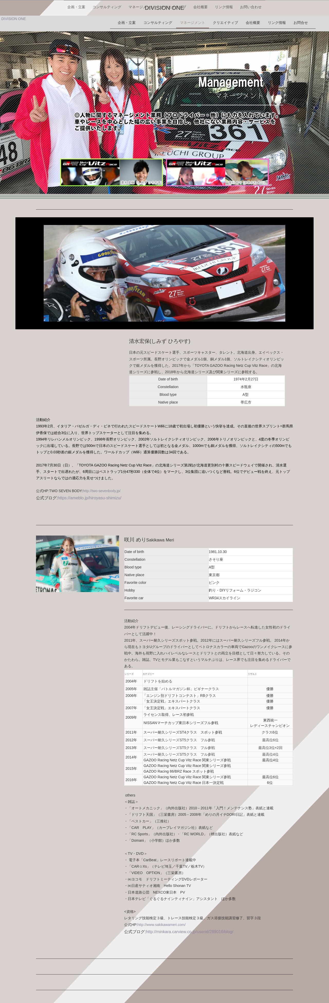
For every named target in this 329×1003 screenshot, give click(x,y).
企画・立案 (75, 23)
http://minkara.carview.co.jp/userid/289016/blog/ (189, 929)
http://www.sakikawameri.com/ (162, 922)
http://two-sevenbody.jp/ (102, 488)
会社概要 (201, 23)
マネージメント (140, 23)
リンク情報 (225, 23)
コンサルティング (106, 23)
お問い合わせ (252, 23)
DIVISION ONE (164, 7)
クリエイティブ (173, 23)
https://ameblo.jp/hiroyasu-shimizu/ (89, 495)
